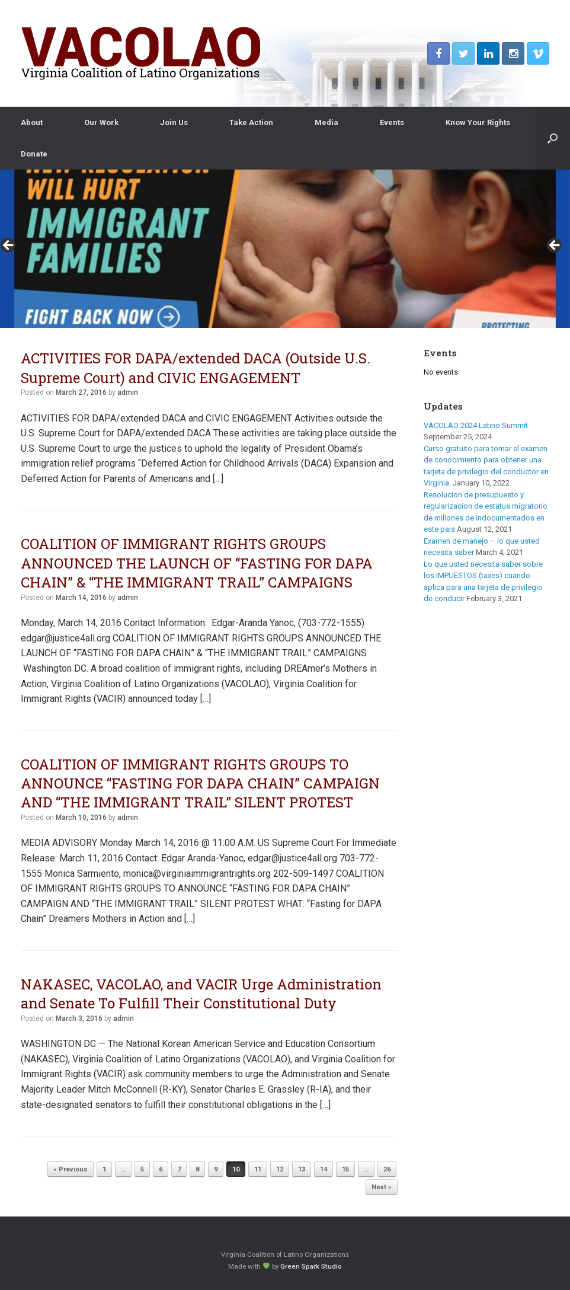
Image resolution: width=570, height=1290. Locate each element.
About (32, 122)
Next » (382, 1187)
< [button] (9, 246)
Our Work (101, 122)
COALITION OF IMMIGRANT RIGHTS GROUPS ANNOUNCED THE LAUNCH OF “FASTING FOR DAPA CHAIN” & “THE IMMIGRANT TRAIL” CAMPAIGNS (197, 563)
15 (345, 1169)
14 (323, 1169)
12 (279, 1169)
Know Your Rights (478, 122)
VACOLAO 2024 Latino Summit (476, 425)
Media (326, 122)
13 (301, 1169)
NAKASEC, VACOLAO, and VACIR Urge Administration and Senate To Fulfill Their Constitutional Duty (201, 994)
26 (386, 1169)
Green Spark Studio (311, 1266)
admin (127, 392)
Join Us (174, 122)
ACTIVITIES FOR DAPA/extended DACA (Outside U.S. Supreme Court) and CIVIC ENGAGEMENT (195, 368)
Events (392, 122)
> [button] (555, 246)
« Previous (70, 1169)
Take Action (251, 122)
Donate (34, 153)
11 (257, 1169)
